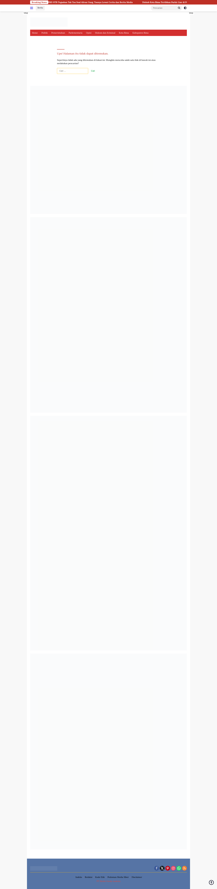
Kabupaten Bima (140, 32)
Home (35, 32)
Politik (44, 32)
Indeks (78, 877)
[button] (179, 7)
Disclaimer (137, 877)
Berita (40, 7)
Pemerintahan (58, 32)
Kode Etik (100, 877)
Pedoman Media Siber (118, 877)
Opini (88, 32)
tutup (26, 13)
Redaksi (88, 877)
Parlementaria (75, 32)
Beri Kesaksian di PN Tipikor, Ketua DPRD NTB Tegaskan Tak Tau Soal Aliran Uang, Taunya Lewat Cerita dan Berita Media (75, 2)
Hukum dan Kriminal (105, 32)
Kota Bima (124, 32)
